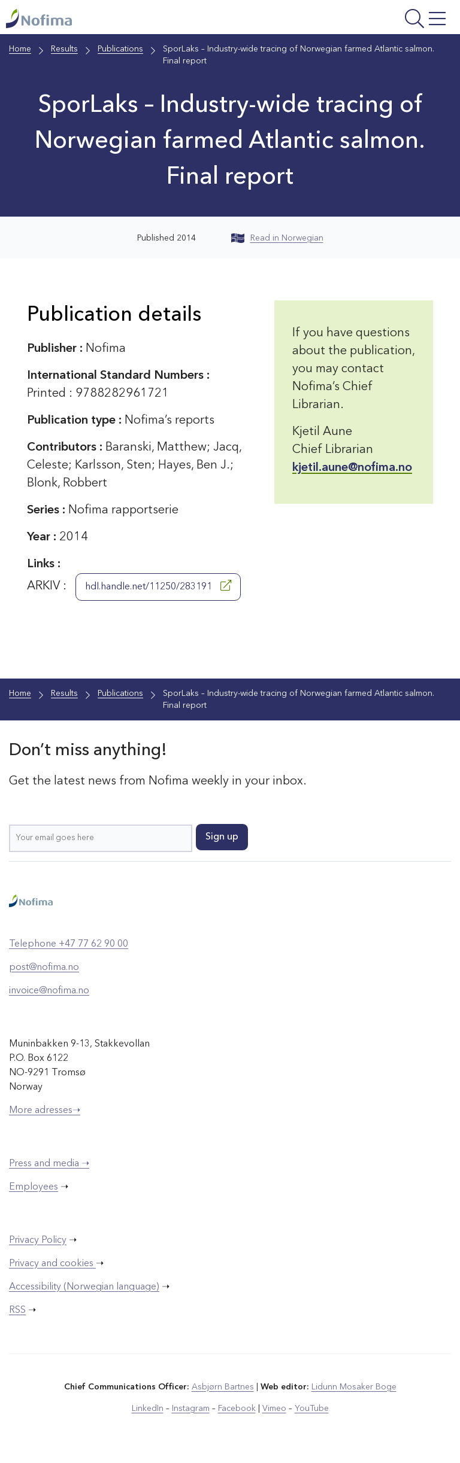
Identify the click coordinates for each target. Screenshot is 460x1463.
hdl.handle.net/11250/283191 (158, 586)
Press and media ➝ (49, 1164)
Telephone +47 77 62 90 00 (68, 944)
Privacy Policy (37, 1240)
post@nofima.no (44, 967)
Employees (33, 1187)
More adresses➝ (44, 1110)
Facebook (237, 1408)
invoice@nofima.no (49, 991)
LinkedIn (148, 1408)
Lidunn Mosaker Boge (354, 1387)
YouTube (312, 1408)
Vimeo (274, 1408)
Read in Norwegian (277, 238)
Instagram (191, 1408)
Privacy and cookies (52, 1264)
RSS (17, 1310)
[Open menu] (372, 20)
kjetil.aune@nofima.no (352, 468)
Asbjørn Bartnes (223, 1387)
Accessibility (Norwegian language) (84, 1287)
